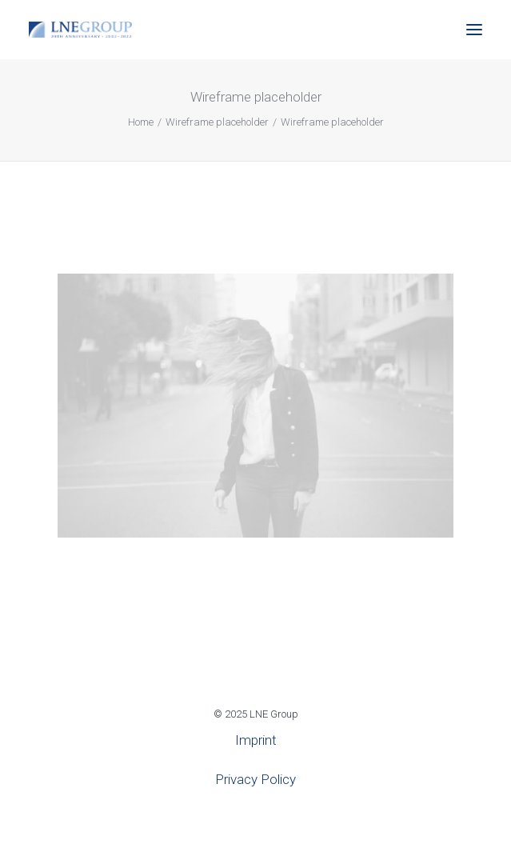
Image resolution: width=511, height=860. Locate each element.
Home (141, 122)
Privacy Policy (255, 779)
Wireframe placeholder (217, 122)
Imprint (256, 740)
